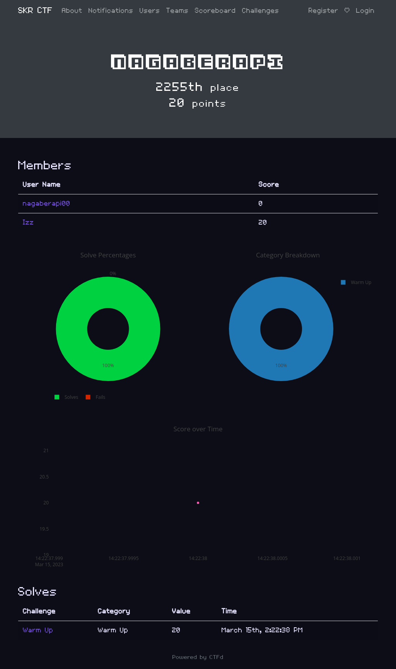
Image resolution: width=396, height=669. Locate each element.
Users (150, 10)
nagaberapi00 (46, 203)
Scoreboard (215, 10)
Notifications (111, 10)
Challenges (260, 10)
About (72, 10)
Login (365, 10)
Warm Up (38, 630)
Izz (28, 222)
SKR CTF (35, 10)
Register (323, 10)
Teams (177, 10)
